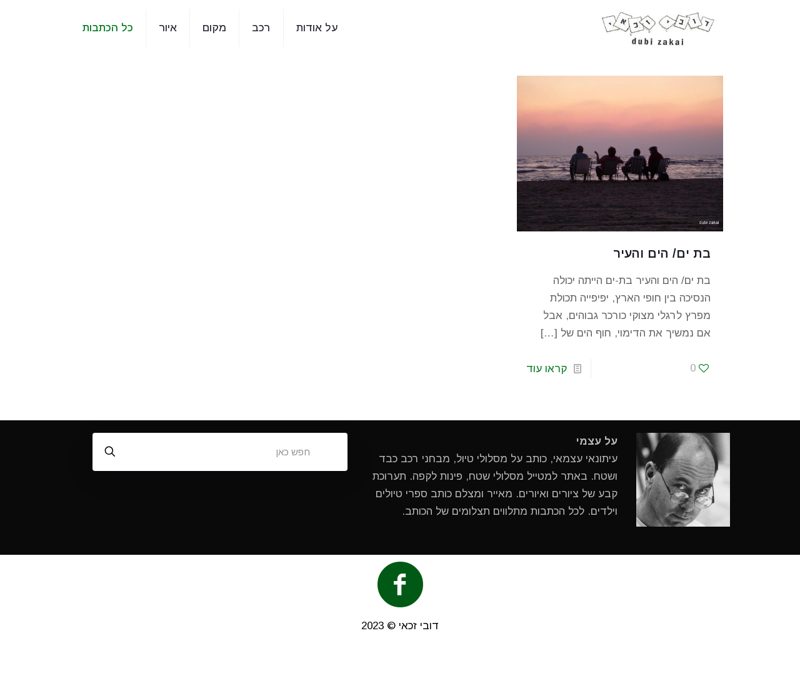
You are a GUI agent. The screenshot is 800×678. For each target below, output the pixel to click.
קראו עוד (546, 369)
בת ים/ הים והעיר (662, 253)
